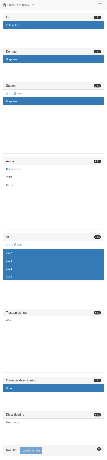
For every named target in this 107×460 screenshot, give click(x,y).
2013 (9, 260)
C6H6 (9, 185)
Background (13, 422)
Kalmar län (12, 25)
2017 (9, 252)
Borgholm (12, 59)
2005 (9, 276)
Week (9, 320)
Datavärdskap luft (18, 5)
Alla (9, 169)
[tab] (53, 450)
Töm (18, 93)
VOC (9, 177)
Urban (9, 388)
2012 (9, 268)
